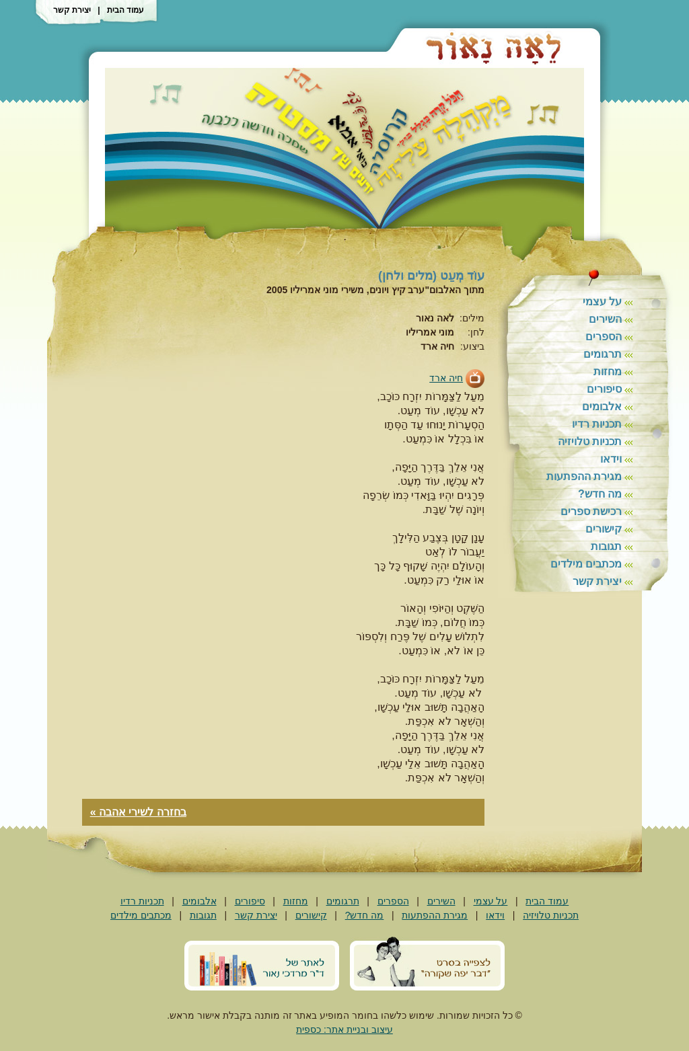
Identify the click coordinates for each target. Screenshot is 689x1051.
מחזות (607, 371)
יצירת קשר (72, 10)
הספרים (603, 336)
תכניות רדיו (597, 424)
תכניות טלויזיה (590, 441)
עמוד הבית (125, 10)
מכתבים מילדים (586, 564)
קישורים (603, 529)
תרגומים (602, 354)
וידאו (611, 459)
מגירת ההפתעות (584, 476)
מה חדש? (600, 494)
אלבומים (602, 406)
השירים (605, 319)
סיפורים (604, 389)
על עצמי (602, 301)
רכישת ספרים (591, 511)
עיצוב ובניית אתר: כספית (344, 1029)
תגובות (606, 546)
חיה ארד (446, 378)
